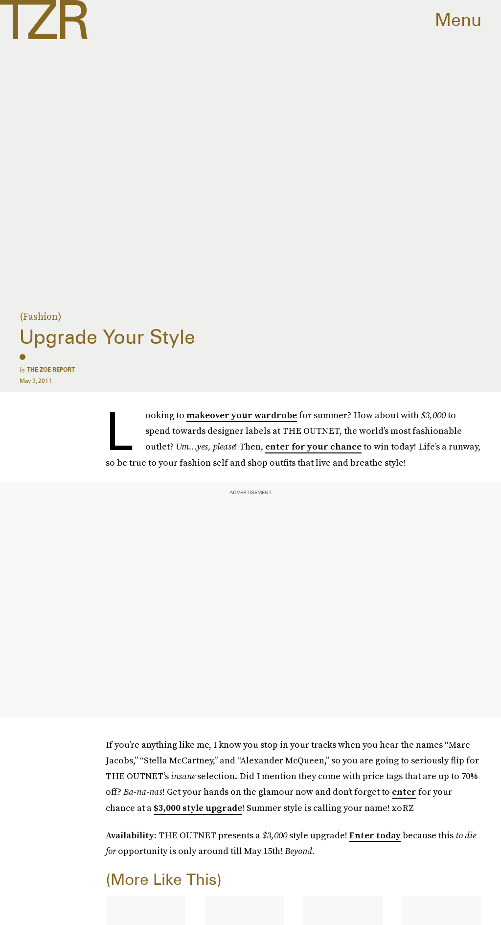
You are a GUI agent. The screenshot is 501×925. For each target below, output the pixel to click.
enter (404, 791)
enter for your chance (313, 446)
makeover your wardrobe (241, 415)
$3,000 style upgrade (198, 808)
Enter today (375, 835)
